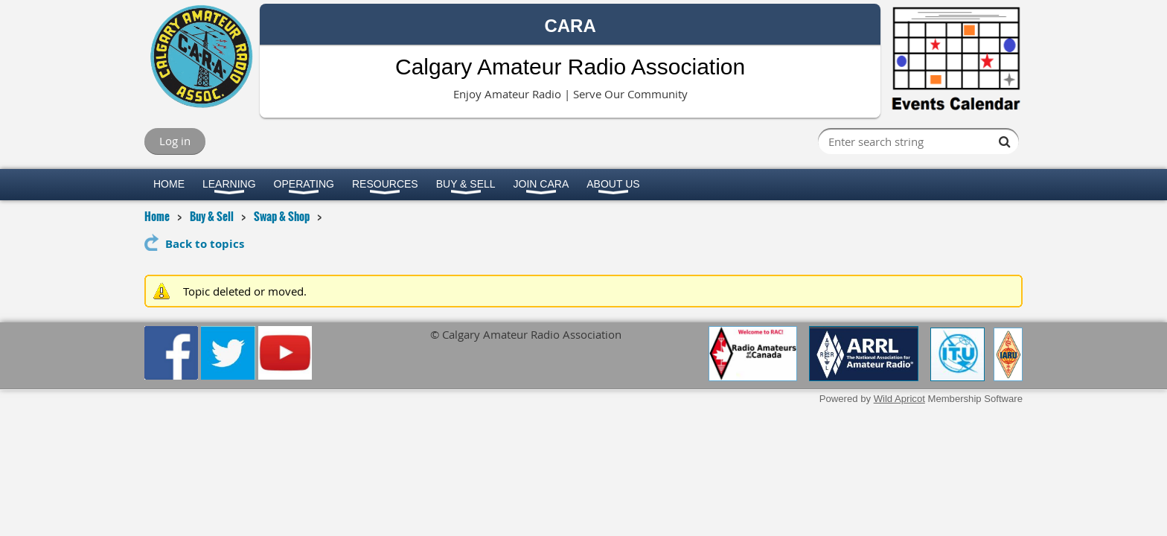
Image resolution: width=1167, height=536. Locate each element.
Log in (175, 140)
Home (157, 216)
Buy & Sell (212, 216)
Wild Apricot (899, 398)
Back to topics (204, 244)
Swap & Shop (282, 216)
